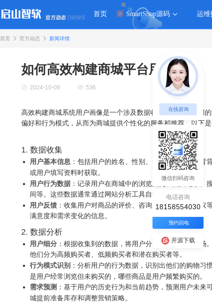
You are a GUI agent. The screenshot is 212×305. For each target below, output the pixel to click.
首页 (5, 39)
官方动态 (30, 39)
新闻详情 (59, 39)
